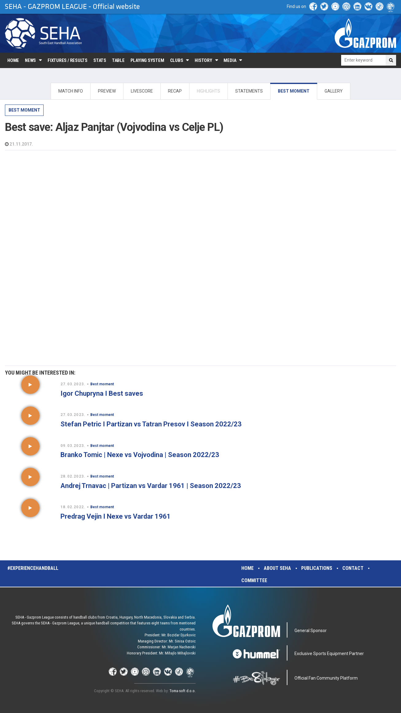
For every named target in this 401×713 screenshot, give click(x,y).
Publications (316, 568)
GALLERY (334, 91)
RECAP (175, 91)
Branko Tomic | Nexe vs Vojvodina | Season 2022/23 (139, 455)
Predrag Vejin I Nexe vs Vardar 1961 (115, 516)
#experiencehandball (32, 568)
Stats (99, 60)
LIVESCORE (142, 91)
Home (13, 60)
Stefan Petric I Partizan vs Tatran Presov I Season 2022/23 (151, 424)
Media (230, 60)
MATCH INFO (70, 91)
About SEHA (277, 568)
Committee (254, 580)
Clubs (176, 60)
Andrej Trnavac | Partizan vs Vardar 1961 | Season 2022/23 (150, 486)
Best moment (24, 110)
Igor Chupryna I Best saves (101, 393)
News (30, 60)
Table (118, 60)
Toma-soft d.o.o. (182, 690)
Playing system (147, 60)
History (203, 60)
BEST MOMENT (294, 91)
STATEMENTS (249, 91)
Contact (353, 568)
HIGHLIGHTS (208, 91)
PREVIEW (107, 91)
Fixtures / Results (68, 60)
